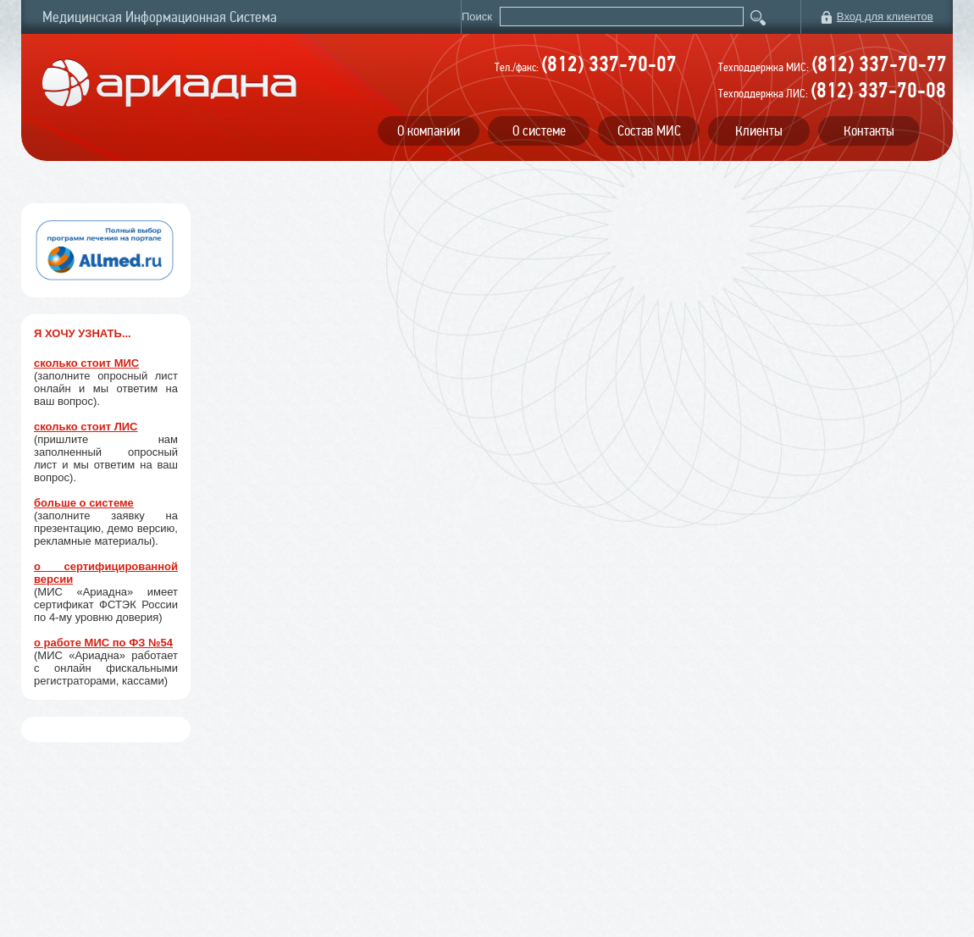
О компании (428, 131)
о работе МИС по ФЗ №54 (103, 642)
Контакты (869, 131)
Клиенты (759, 131)
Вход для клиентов (885, 16)
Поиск (478, 16)
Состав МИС (649, 131)
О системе (539, 131)
